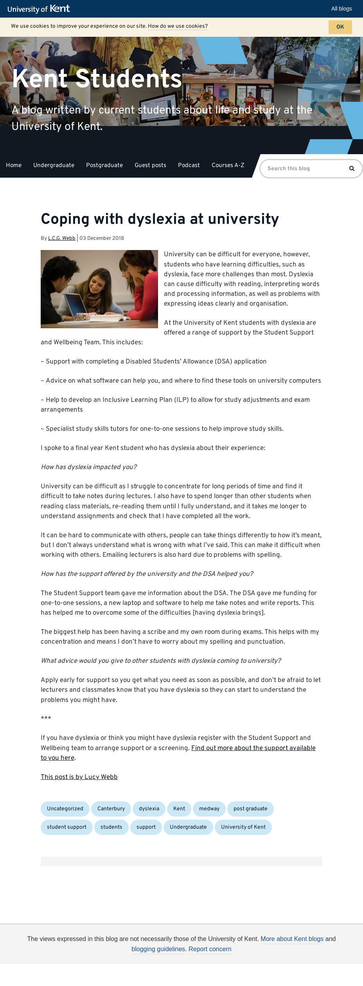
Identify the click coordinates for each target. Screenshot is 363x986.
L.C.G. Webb (61, 238)
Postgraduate (104, 165)
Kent (179, 809)
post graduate (251, 809)
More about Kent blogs (292, 939)
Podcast (189, 165)
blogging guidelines (158, 949)
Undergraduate (53, 165)
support (146, 827)
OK (340, 27)
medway (209, 809)
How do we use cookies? (178, 26)
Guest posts (150, 165)
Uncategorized (65, 809)
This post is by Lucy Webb (79, 777)
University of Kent (243, 827)
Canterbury (111, 809)
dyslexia (149, 809)
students (111, 827)
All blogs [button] (341, 8)
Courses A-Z (228, 165)
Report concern (210, 949)
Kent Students (97, 79)
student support (66, 827)
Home (14, 165)
